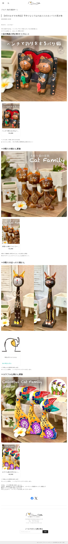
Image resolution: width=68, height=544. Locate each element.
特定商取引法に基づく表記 (59, 542)
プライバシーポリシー (47, 542)
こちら (5, 489)
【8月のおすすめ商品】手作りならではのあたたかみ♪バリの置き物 (32, 16)
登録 (45, 531)
